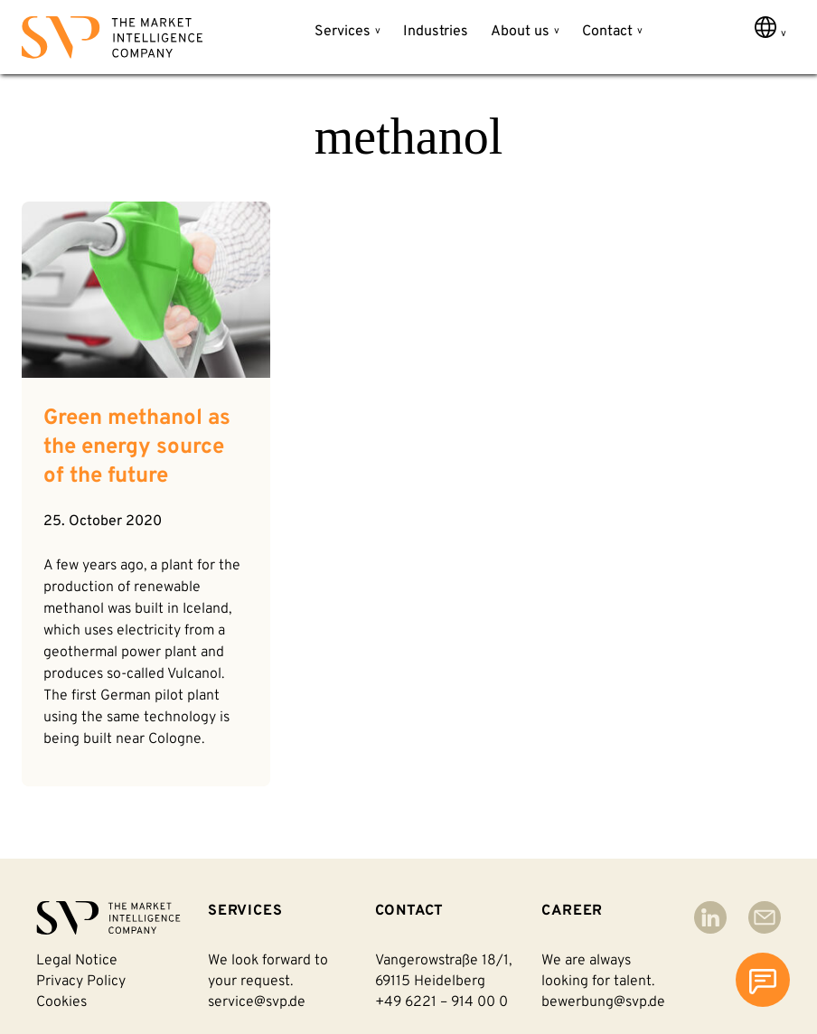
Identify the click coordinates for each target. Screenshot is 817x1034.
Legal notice (76, 961)
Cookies (61, 1002)
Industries (435, 32)
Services (343, 32)
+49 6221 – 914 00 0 (441, 1002)
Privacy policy (81, 982)
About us (520, 32)
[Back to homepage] (112, 41)
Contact (607, 32)
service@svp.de (256, 1002)
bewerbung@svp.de (603, 1002)
